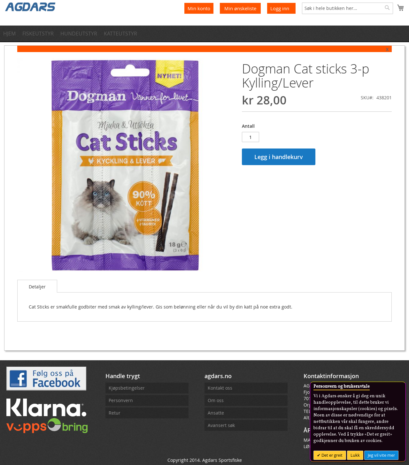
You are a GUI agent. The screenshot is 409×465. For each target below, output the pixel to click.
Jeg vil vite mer (381, 455)
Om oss (216, 400)
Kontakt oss (220, 388)
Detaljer (37, 287)
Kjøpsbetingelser (127, 388)
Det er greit (331, 455)
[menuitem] (11, 34)
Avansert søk (221, 425)
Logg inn (279, 8)
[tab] (37, 286)
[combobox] (347, 8)
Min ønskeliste (241, 8)
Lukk (355, 455)
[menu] (204, 34)
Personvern (121, 400)
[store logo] (30, 6)
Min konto (199, 8)
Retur (114, 413)
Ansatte (216, 413)
